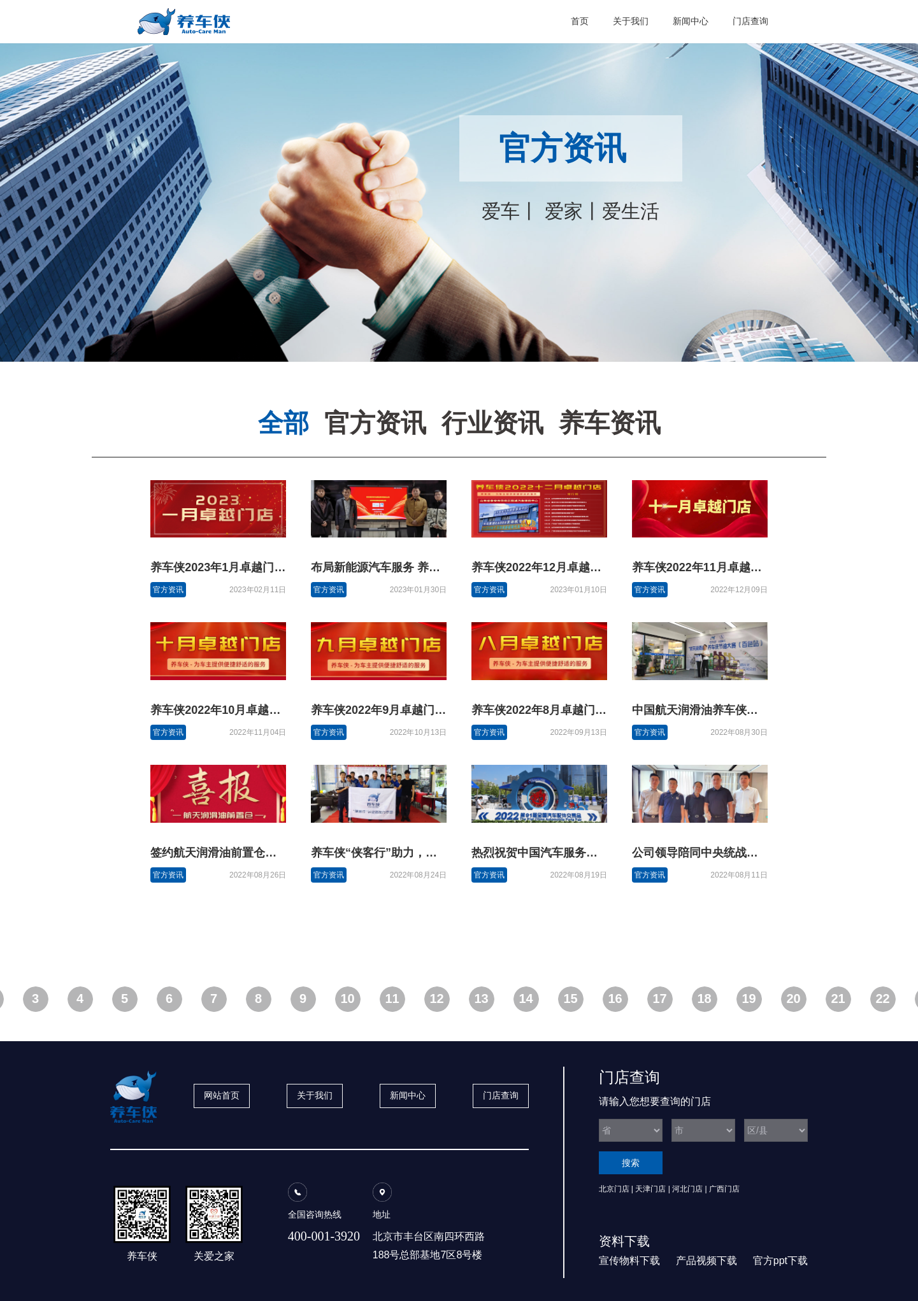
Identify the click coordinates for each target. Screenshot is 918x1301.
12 (436, 999)
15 (570, 999)
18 (704, 999)
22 (882, 999)
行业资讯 (492, 423)
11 (392, 999)
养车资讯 (610, 423)
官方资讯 (375, 423)
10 (347, 999)
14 (526, 999)
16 (615, 999)
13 (481, 999)
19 (749, 999)
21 (838, 999)
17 (659, 999)
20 (793, 999)
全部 (283, 423)
